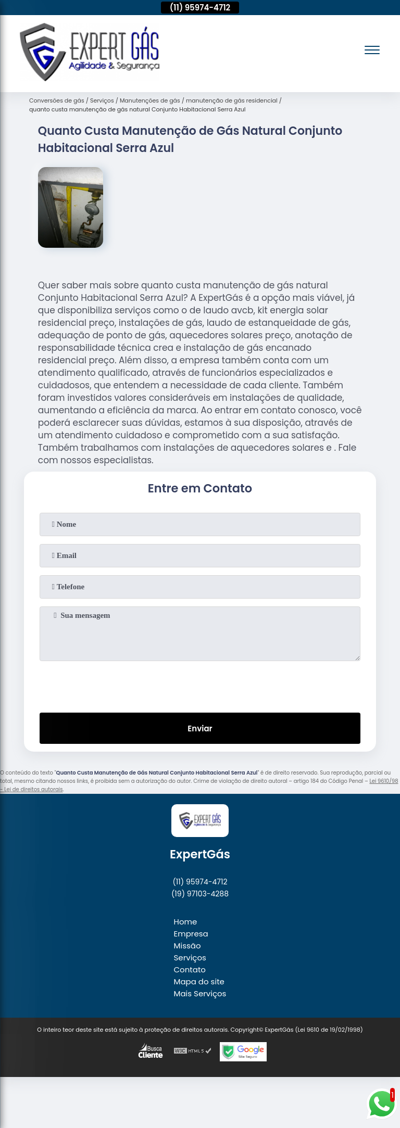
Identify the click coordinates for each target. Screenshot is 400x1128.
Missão (187, 945)
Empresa (191, 933)
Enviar (200, 728)
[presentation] (200, 684)
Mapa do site (199, 981)
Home (185, 921)
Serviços (190, 957)
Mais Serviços (200, 993)
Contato (190, 969)
